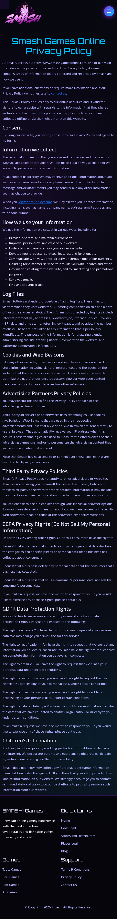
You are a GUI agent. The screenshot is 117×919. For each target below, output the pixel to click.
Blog (64, 851)
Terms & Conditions (75, 869)
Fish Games (10, 877)
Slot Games (10, 884)
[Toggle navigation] (109, 11)
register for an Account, (35, 202)
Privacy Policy (71, 877)
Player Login (70, 843)
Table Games (11, 869)
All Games (9, 892)
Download (68, 828)
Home (65, 820)
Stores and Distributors (78, 835)
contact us (58, 93)
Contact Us (69, 884)
